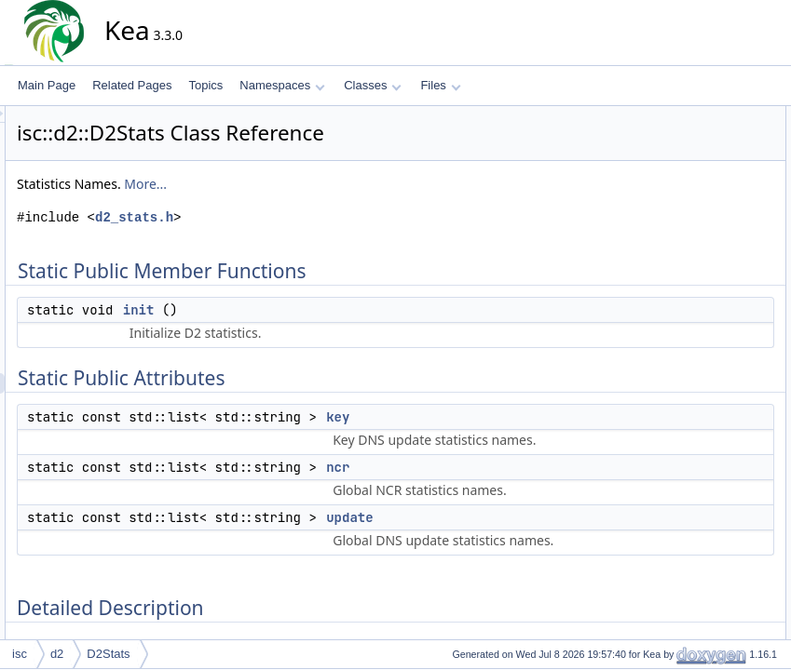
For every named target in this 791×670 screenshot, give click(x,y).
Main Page (46, 85)
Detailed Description (698, 239)
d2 (56, 654)
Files (440, 85)
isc (19, 654)
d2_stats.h (302, 217)
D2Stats (108, 654)
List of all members (695, 382)
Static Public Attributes (703, 157)
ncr (505, 487)
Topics (205, 85)
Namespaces (281, 85)
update (517, 558)
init (306, 310)
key (505, 417)
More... (313, 184)
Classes (373, 85)
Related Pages (131, 85)
